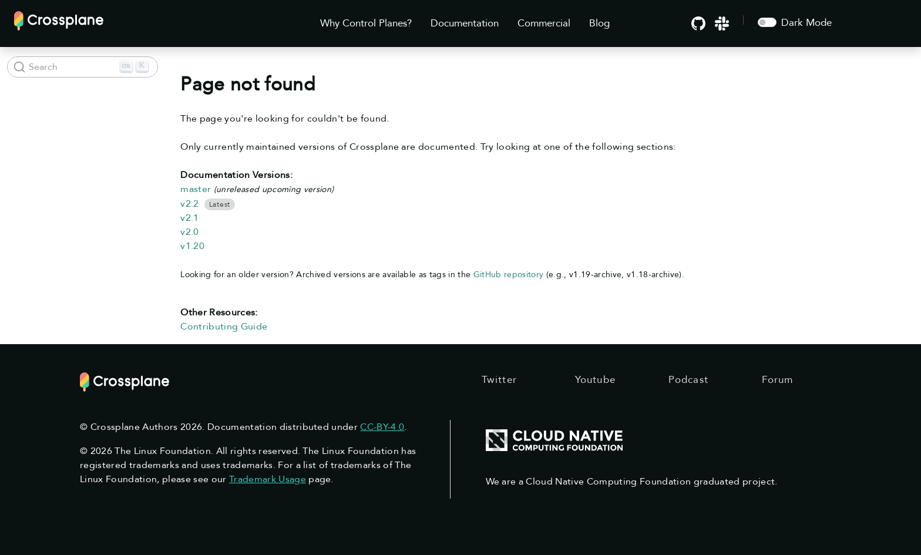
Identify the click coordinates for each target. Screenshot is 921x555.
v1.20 (192, 246)
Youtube (595, 379)
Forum (778, 379)
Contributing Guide (223, 326)
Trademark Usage (267, 479)
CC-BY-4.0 (382, 427)
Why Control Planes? (366, 23)
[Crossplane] (58, 20)
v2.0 (189, 232)
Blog (599, 23)
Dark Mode (806, 22)
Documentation (465, 23)
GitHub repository (508, 274)
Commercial (543, 23)
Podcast (688, 379)
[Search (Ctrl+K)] (82, 67)
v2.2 (189, 203)
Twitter (499, 379)
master (195, 189)
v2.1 (189, 217)
